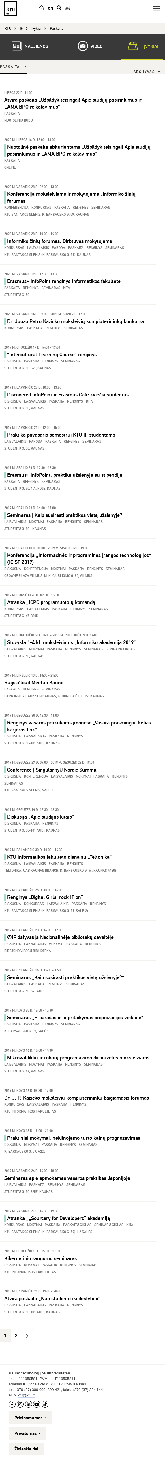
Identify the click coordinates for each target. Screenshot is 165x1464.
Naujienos (27, 45)
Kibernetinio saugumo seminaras (40, 1258)
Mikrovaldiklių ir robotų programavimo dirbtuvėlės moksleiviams (78, 1058)
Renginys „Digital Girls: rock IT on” (45, 897)
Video (87, 45)
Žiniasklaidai (26, 1449)
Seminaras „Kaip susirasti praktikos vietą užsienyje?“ (65, 977)
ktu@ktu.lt (26, 1395)
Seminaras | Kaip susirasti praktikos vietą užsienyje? (64, 515)
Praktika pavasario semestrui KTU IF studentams (61, 435)
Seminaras (73, 328)
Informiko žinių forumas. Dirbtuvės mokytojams (59, 241)
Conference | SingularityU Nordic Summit (52, 770)
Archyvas (144, 72)
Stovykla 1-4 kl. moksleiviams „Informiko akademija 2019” (71, 642)
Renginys (53, 328)
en (50, 8)
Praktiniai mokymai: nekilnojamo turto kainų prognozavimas (73, 1138)
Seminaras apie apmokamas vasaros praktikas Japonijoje (67, 1178)
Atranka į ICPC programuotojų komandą (51, 602)
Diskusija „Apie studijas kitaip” (40, 817)
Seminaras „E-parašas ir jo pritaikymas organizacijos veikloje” (75, 1017)
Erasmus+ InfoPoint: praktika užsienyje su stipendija (64, 475)
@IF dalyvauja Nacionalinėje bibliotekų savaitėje (60, 937)
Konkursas (14, 328)
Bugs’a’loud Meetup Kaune (33, 682)
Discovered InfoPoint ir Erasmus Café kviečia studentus (68, 395)
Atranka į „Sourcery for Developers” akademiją (58, 1218)
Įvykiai (142, 45)
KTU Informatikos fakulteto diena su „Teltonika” (59, 857)
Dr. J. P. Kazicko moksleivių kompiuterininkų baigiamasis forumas (76, 1098)
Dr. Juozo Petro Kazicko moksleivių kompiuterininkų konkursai (76, 321)
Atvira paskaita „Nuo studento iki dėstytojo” (52, 1298)
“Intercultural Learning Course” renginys (52, 354)
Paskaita (10, 67)
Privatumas (27, 1433)
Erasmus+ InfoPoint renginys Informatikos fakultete (64, 281)
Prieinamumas (30, 1418)
